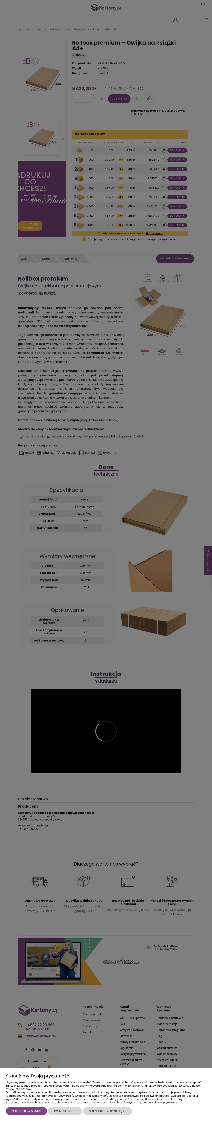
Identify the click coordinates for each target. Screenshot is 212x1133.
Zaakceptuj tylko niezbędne (107, 1111)
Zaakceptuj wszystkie (26, 1111)
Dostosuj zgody (65, 1111)
